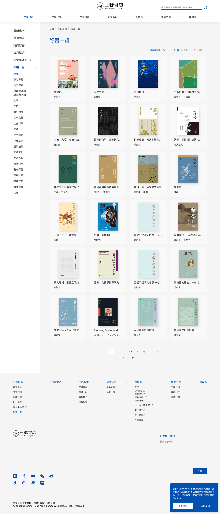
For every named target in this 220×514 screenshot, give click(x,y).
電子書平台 (139, 410)
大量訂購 (138, 420)
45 (143, 351)
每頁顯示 (155, 50)
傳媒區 (192, 17)
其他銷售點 (139, 400)
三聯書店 (138, 390)
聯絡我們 (175, 396)
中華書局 (138, 394)
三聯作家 (57, 17)
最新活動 (111, 387)
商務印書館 (139, 397)
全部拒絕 (205, 506)
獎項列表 (175, 392)
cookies (186, 488)
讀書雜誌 (19, 38)
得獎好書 (19, 45)
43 (130, 351)
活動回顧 (111, 392)
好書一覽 (19, 67)
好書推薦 (83, 387)
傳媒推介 (83, 396)
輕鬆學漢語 (20, 60)
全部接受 (183, 506)
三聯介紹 (175, 387)
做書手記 (83, 392)
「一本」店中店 (142, 405)
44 (137, 351)
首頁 (52, 29)
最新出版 (19, 30)
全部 (15, 73)
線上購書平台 (141, 415)
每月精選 (19, 52)
